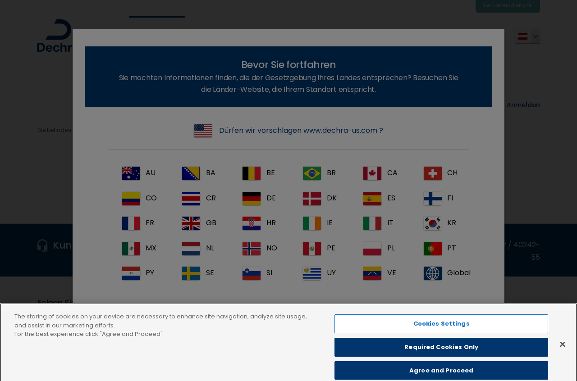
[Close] (562, 353)
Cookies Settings (441, 332)
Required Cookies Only (441, 355)
